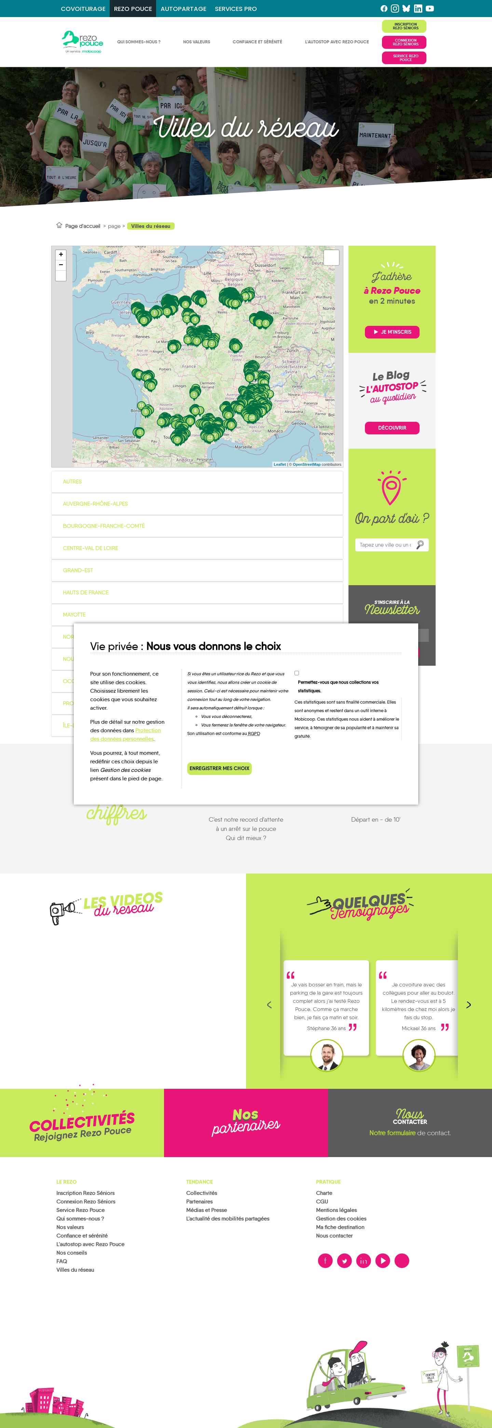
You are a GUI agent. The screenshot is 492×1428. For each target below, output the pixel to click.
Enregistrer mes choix (219, 768)
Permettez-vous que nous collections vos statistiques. (338, 686)
